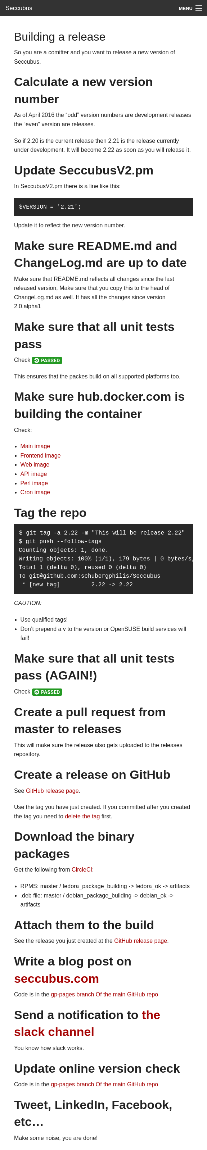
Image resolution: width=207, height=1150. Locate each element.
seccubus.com (56, 978)
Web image (35, 465)
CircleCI (82, 870)
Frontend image (41, 456)
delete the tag (82, 816)
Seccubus (18, 8)
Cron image (35, 492)
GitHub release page (52, 791)
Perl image (34, 483)
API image (34, 474)
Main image (35, 446)
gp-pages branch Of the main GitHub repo (104, 994)
